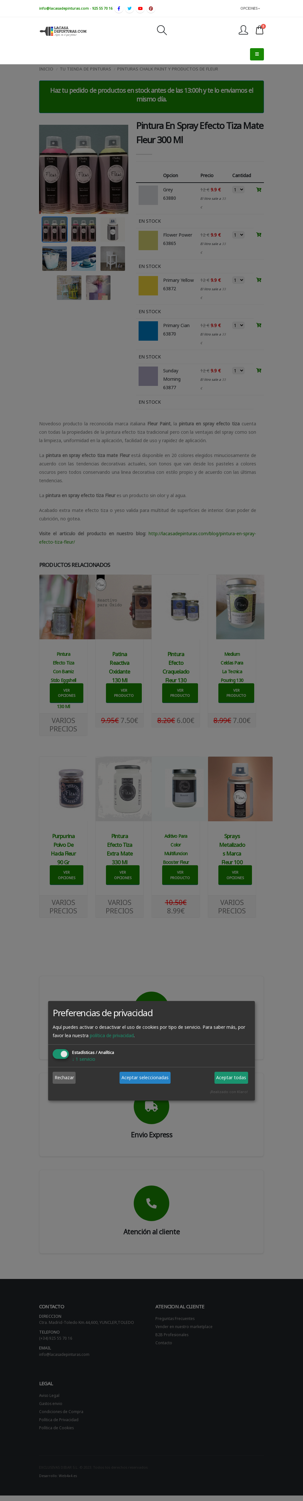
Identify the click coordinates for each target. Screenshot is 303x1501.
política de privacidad (112, 1035)
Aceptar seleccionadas (145, 1077)
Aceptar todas (231, 1077)
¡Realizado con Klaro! (229, 1091)
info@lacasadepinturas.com (64, 8)
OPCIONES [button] (250, 8)
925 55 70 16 (102, 8)
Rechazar (64, 1077)
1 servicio (83, 1059)
